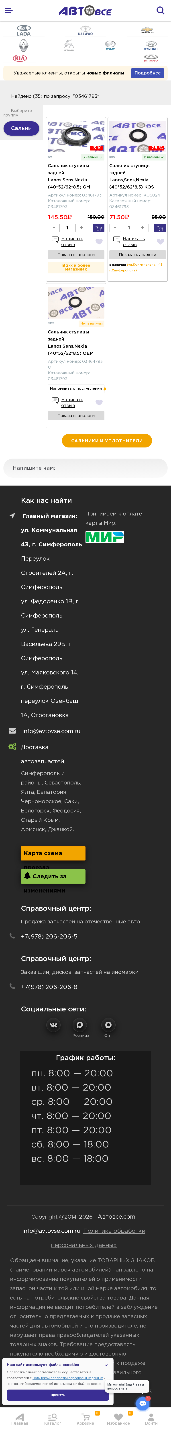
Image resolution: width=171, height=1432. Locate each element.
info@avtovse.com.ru (51, 731)
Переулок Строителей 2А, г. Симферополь (47, 573)
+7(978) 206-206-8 (49, 987)
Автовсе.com (116, 1216)
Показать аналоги (76, 255)
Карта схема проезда (43, 855)
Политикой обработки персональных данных (68, 1378)
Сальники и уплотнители (107, 441)
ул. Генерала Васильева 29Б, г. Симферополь (47, 644)
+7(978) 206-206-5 (49, 936)
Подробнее (147, 73)
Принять (58, 1395)
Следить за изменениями (45, 878)
